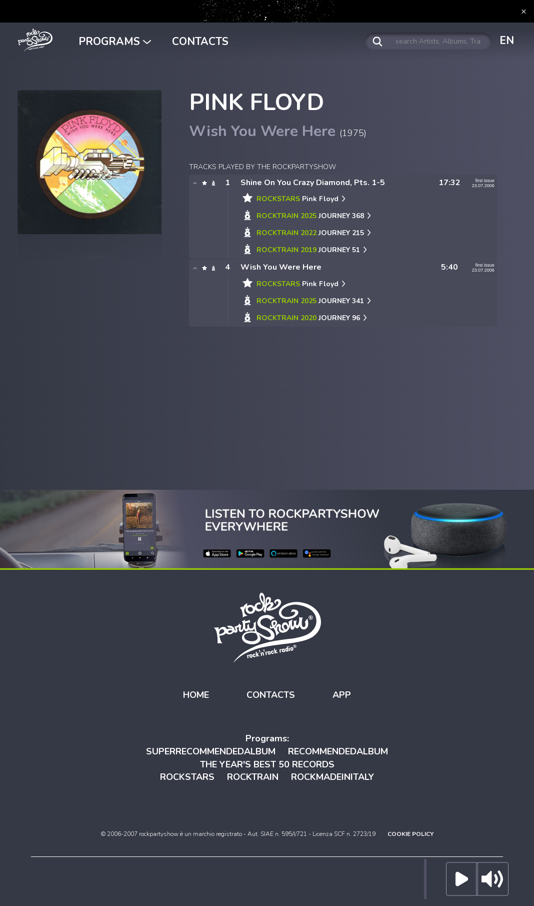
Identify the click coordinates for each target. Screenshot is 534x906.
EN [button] (507, 41)
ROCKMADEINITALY (332, 777)
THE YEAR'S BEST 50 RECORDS (267, 764)
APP (341, 695)
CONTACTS (200, 42)
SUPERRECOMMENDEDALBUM (211, 751)
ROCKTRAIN (252, 777)
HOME (196, 695)
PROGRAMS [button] (114, 42)
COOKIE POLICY (411, 834)
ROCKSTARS (187, 777)
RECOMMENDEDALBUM (338, 751)
